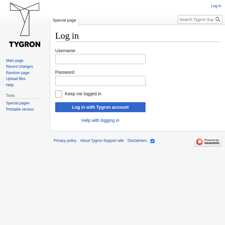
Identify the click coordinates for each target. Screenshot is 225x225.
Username (65, 50)
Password (64, 72)
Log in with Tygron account (100, 107)
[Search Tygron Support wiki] (200, 19)
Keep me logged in (83, 93)
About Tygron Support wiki (102, 140)
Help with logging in (100, 120)
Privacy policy (65, 140)
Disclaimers (137, 140)
